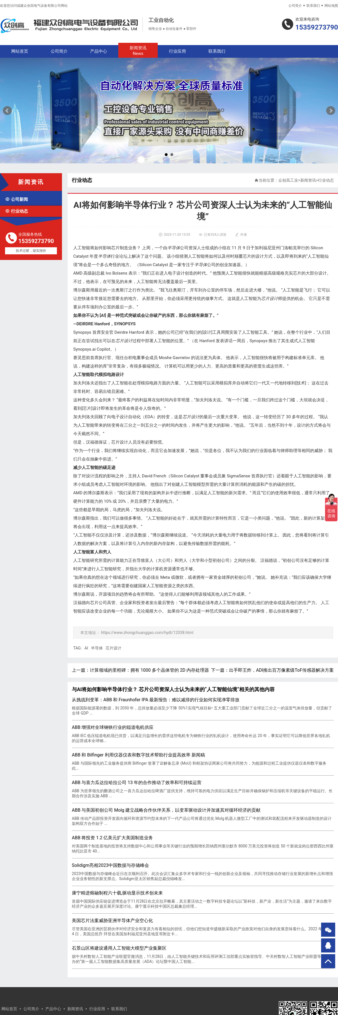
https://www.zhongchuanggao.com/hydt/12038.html (147, 632)
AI (86, 648)
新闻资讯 (138, 50)
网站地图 (331, 6)
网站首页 (19, 51)
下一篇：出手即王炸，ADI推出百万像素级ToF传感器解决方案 (272, 670)
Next (330, 110)
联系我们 (313, 6)
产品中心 (98, 51)
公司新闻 (16, 199)
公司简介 (295, 6)
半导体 (97, 648)
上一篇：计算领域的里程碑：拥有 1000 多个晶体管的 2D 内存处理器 (140, 670)
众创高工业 (288, 180)
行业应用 (177, 51)
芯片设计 (113, 648)
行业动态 (16, 211)
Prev (7, 110)
